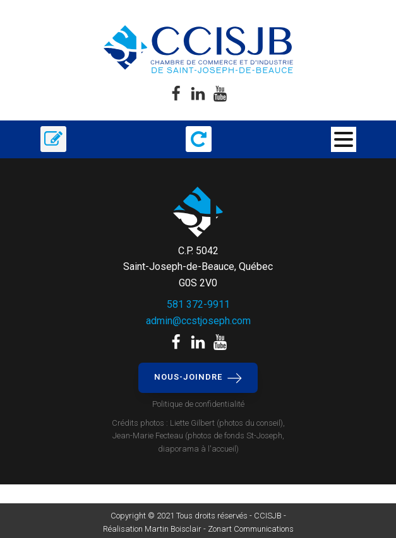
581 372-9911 (198, 304)
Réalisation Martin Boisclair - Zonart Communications (198, 529)
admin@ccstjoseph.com (198, 321)
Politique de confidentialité (198, 404)
